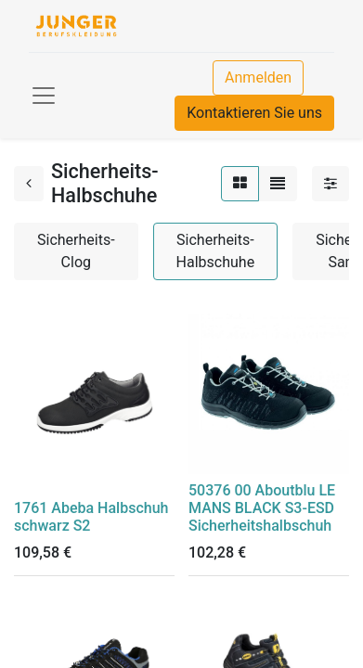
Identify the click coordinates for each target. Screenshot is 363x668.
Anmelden (258, 77)
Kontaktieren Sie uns (254, 113)
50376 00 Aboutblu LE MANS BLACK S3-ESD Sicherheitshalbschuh (261, 508)
